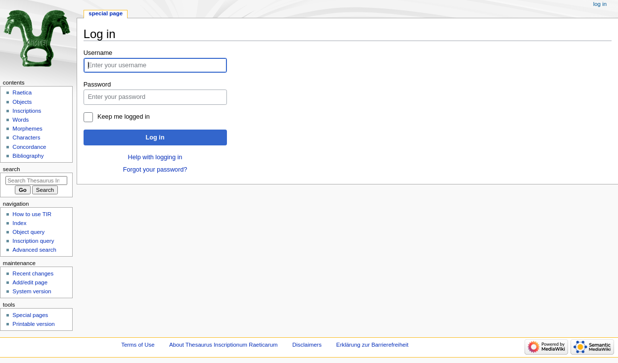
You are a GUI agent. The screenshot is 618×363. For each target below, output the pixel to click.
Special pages (30, 315)
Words (20, 120)
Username (98, 52)
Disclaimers (306, 345)
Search (11, 169)
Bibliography (28, 156)
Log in (155, 137)
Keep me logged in (123, 116)
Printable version (33, 324)
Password (97, 84)
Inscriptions (26, 111)
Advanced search (34, 250)
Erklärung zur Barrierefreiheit (372, 345)
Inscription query (33, 241)
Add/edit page (29, 282)
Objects (22, 102)
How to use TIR (31, 214)
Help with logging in (155, 157)
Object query (28, 232)
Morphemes (27, 129)
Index (19, 223)
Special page (105, 13)
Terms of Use (137, 345)
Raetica (22, 92)
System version (31, 291)
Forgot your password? (155, 169)
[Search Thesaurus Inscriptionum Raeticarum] (36, 180)
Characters (26, 137)
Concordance (29, 147)
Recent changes (32, 273)
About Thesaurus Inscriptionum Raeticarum (223, 345)
